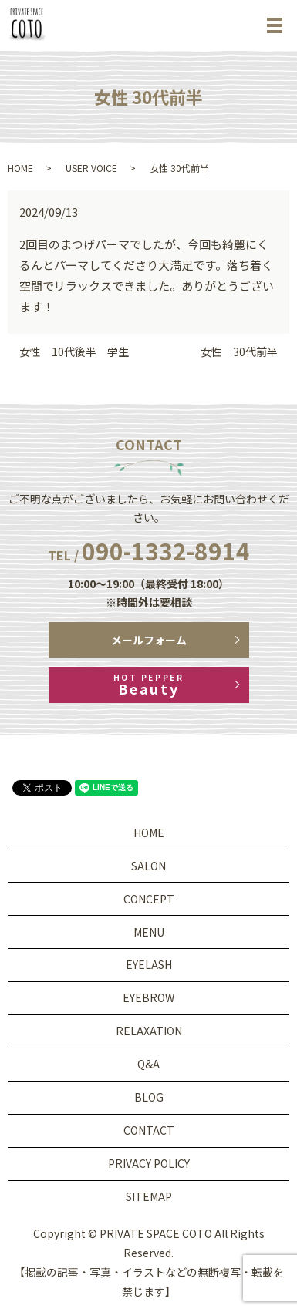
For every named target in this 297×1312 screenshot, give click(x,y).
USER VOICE (91, 167)
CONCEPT (148, 899)
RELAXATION (149, 1030)
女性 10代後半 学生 (74, 352)
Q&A (148, 1063)
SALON (148, 865)
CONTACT (148, 1130)
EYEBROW (148, 997)
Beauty (149, 684)
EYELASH (149, 964)
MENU (148, 932)
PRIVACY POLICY (149, 1163)
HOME (20, 167)
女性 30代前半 (239, 352)
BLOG (149, 1097)
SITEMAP (149, 1196)
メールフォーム (149, 640)
